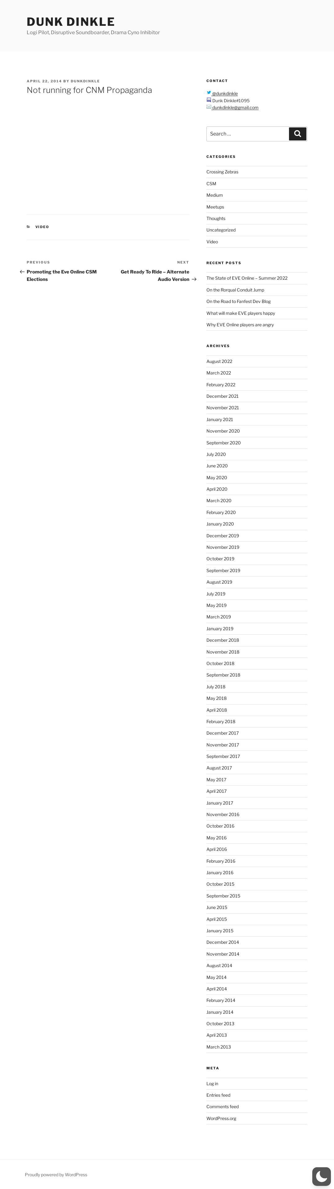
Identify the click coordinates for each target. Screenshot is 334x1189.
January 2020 (220, 523)
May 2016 (216, 837)
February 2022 (220, 384)
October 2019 (220, 558)
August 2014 (219, 965)
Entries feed (218, 1095)
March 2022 (218, 372)
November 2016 (222, 814)
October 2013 (220, 1023)
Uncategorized (221, 229)
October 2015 (220, 884)
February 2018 (220, 721)
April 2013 (216, 1035)
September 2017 (223, 756)
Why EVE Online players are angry (240, 324)
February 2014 (220, 1000)
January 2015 (219, 930)
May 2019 (216, 605)
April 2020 (217, 489)
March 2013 (218, 1046)
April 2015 (216, 919)
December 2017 (222, 733)
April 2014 (216, 988)
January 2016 (219, 872)
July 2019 (215, 593)
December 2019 (222, 535)
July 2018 (215, 686)
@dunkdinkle (224, 93)
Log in (212, 1083)
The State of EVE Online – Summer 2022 (246, 278)
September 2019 (223, 570)
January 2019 (219, 628)
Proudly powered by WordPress (56, 1174)
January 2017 (219, 803)
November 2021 (222, 407)
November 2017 (222, 744)
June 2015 (216, 907)
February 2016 (220, 861)
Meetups (215, 206)
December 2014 (222, 942)
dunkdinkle (85, 81)
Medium (214, 195)
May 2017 (216, 779)
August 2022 (219, 361)
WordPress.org (221, 1118)
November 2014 (222, 954)
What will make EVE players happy (240, 313)
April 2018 (216, 710)
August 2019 (219, 582)
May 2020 (216, 477)
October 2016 (220, 826)
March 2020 (219, 500)
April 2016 (216, 849)
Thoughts (215, 218)
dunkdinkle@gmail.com (235, 107)
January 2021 (219, 419)
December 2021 (222, 396)
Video (42, 227)
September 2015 (223, 895)
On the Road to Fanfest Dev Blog (238, 301)
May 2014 (216, 977)
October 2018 (220, 663)
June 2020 (217, 465)
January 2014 (219, 1012)
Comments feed (222, 1106)
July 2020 (216, 454)
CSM (211, 183)
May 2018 (216, 698)
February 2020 (221, 512)
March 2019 (218, 616)
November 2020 (223, 431)
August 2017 (219, 767)
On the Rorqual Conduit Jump (235, 289)
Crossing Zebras (222, 171)
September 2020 (223, 442)
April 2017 (216, 791)
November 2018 (222, 651)
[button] (321, 1176)
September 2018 (223, 674)
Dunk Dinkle (71, 22)
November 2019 (222, 547)
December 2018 (222, 640)
